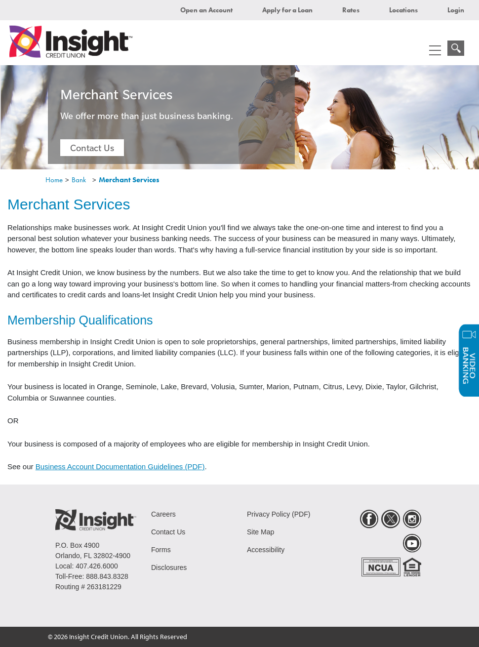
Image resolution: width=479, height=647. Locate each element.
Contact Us (92, 148)
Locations (403, 9)
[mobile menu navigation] (435, 50)
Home (54, 180)
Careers (163, 514)
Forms (161, 550)
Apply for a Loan (287, 9)
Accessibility (265, 550)
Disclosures (169, 567)
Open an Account (206, 9)
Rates (350, 9)
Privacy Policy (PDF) (278, 514)
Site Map (260, 532)
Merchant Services (129, 180)
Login (455, 9)
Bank (79, 180)
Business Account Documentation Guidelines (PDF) (120, 466)
